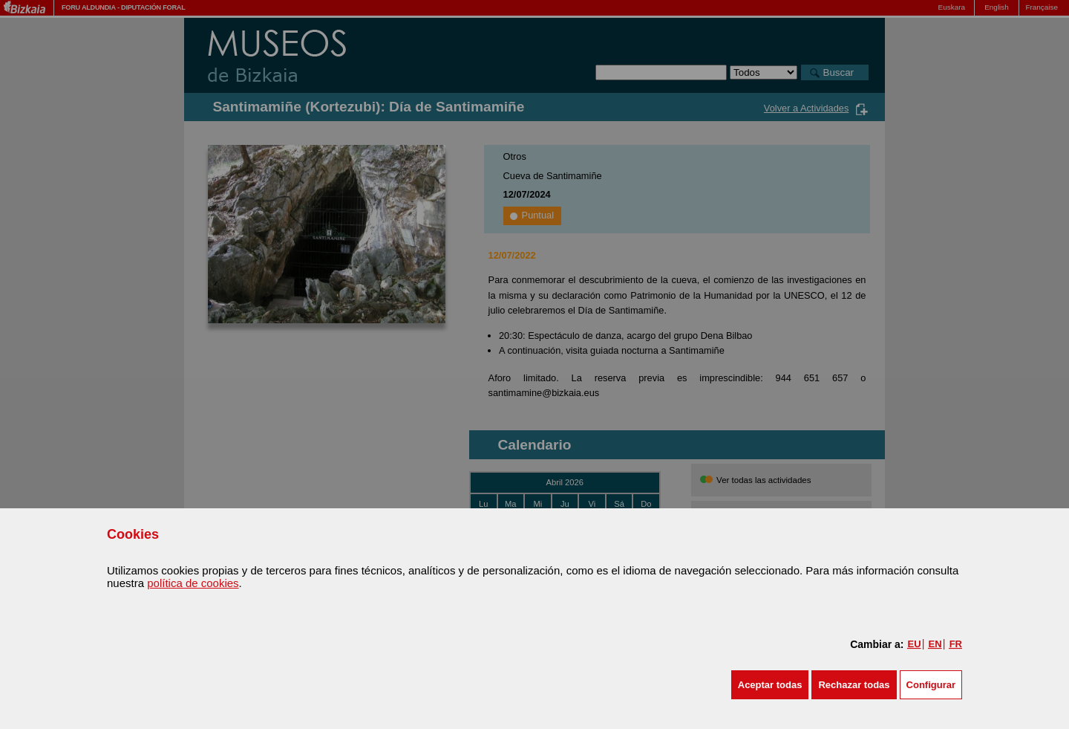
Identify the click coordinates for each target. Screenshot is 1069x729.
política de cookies (192, 583)
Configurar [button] (930, 684)
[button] (770, 684)
